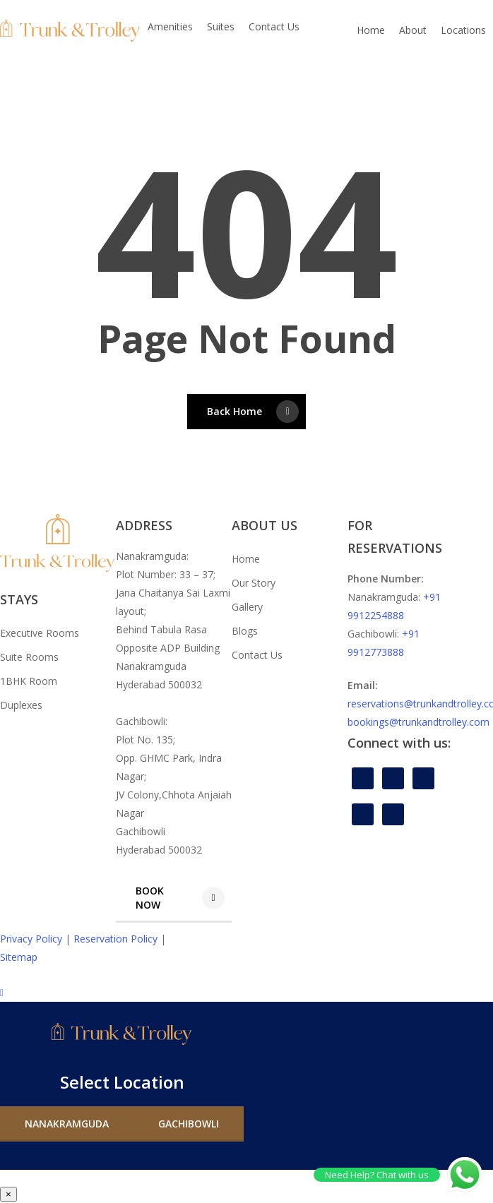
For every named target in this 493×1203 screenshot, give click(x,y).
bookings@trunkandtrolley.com (418, 722)
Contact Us (257, 655)
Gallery (247, 607)
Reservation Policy (115, 938)
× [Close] (8, 1194)
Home (246, 558)
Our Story (253, 582)
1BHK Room (28, 681)
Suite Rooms (29, 657)
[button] (174, 898)
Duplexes (21, 705)
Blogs (245, 631)
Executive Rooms (39, 633)
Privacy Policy (31, 938)
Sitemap (18, 957)
